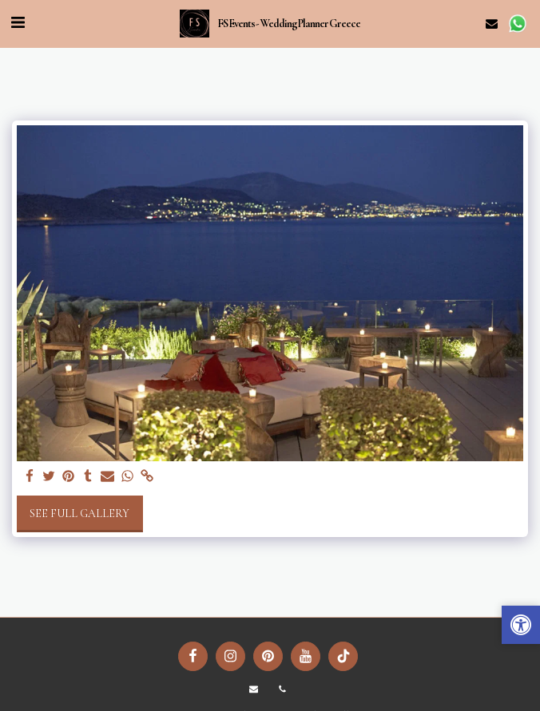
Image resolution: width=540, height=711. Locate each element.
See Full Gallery (79, 513)
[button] (17, 23)
